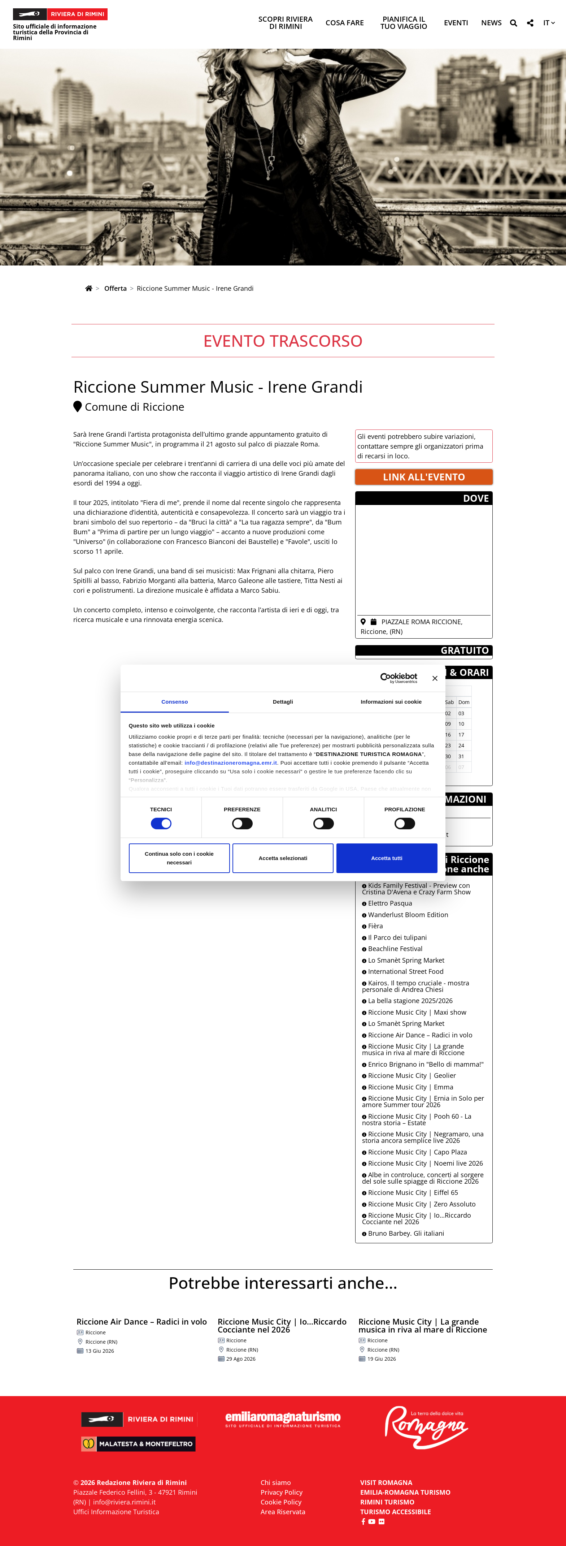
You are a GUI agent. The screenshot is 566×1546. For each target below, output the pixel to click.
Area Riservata (283, 1511)
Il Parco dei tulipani (394, 937)
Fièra (372, 926)
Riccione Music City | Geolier (409, 1075)
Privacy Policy (281, 1492)
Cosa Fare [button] (345, 23)
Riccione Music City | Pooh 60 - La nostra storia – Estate (416, 1119)
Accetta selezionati (282, 858)
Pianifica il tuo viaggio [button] (403, 23)
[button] (513, 24)
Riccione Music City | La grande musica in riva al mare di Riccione (413, 1049)
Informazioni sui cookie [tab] (391, 702)
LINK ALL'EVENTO (424, 476)
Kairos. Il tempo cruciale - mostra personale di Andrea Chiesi (415, 986)
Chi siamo (276, 1482)
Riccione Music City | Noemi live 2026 (422, 1163)
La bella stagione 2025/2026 (407, 1000)
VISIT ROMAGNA (386, 1482)
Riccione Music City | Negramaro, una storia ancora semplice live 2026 (423, 1137)
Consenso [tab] (174, 702)
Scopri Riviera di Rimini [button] (285, 23)
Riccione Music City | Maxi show (414, 1012)
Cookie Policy (281, 1502)
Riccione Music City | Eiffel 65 (410, 1192)
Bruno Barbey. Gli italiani (403, 1233)
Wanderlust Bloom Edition (405, 914)
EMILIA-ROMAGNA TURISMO (405, 1492)
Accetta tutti (386, 858)
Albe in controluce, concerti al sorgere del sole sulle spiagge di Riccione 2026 (423, 1177)
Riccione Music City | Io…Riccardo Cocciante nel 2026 (416, 1218)
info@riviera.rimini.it (124, 1502)
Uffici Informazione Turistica (116, 1511)
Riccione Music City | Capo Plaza (414, 1152)
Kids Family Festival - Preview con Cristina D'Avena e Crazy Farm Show (416, 888)
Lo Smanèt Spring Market (403, 960)
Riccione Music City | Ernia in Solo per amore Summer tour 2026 (423, 1101)
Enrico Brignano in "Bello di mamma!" (423, 1064)
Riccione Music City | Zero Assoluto (419, 1204)
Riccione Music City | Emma (407, 1087)
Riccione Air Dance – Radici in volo (417, 1035)
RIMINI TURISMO (387, 1502)
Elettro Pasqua (387, 903)
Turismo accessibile (395, 1511)
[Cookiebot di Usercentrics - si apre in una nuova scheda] (385, 678)
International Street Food (403, 971)
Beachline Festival (392, 948)
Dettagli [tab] (283, 702)
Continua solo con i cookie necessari (179, 858)
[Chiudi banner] (434, 678)
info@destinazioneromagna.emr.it (230, 763)
